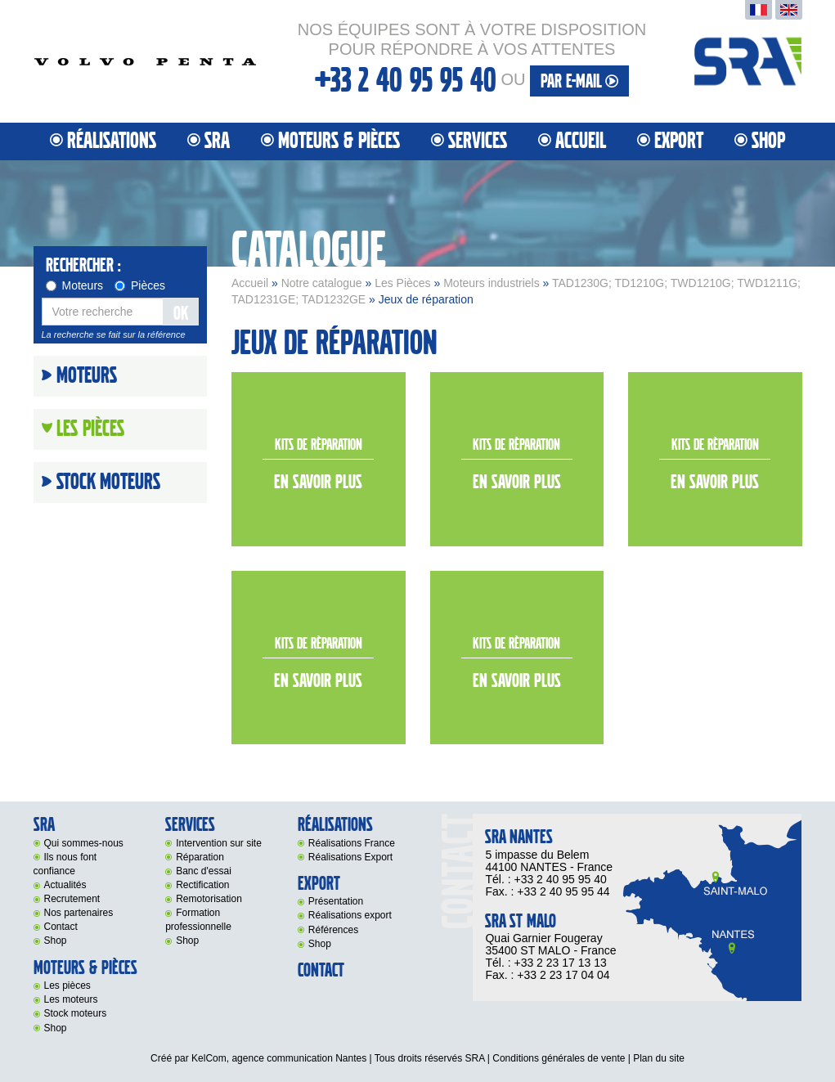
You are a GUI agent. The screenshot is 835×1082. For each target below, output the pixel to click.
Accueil (580, 141)
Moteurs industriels (491, 283)
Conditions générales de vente (558, 1058)
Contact (61, 926)
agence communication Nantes (298, 1058)
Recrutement (72, 899)
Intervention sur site (219, 843)
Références (333, 930)
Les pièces (67, 985)
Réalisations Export (350, 857)
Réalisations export (350, 915)
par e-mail (579, 81)
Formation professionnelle (198, 919)
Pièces (139, 285)
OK (180, 314)
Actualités (65, 885)
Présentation (335, 901)
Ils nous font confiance (65, 864)
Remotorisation (209, 899)
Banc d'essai (203, 871)
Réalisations (111, 141)
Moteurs (75, 285)
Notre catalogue (321, 283)
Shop (768, 141)
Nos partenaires (79, 912)
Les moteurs (71, 999)
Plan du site (659, 1058)
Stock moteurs (108, 482)
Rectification (202, 885)
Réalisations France (351, 843)
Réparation (200, 857)
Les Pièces (402, 283)
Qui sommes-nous (83, 843)
